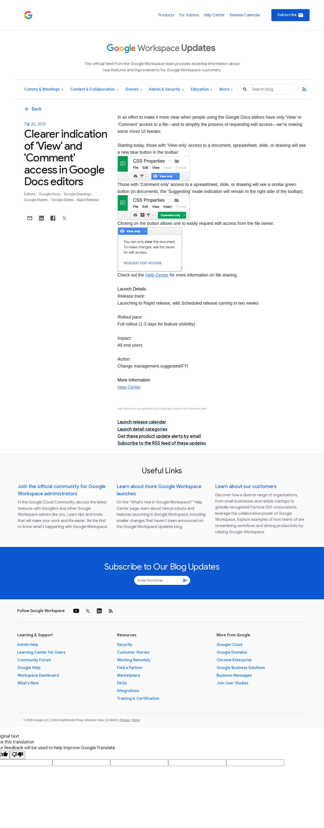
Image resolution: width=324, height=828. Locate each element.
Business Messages (234, 675)
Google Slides (62, 200)
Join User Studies (232, 683)
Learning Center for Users (41, 652)
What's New (28, 683)
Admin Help (27, 644)
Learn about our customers (246, 487)
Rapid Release (88, 200)
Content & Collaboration (94, 89)
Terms (136, 720)
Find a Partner (130, 667)
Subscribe (290, 15)
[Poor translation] (17, 755)
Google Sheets (36, 200)
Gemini (133, 89)
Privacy (125, 720)
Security (124, 644)
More (226, 89)
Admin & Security (166, 89)
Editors (30, 194)
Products (166, 15)
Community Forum (34, 660)
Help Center (214, 15)
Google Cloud (229, 644)
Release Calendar (245, 15)
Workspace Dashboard (38, 675)
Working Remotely (133, 660)
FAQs (122, 683)
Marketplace (128, 675)
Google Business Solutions (241, 667)
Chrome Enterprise (234, 660)
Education (201, 89)
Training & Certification (138, 698)
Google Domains (232, 652)
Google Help (29, 667)
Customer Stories (133, 652)
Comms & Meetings (43, 89)
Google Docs (50, 194)
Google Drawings (78, 194)
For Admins (189, 15)
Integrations (128, 690)
